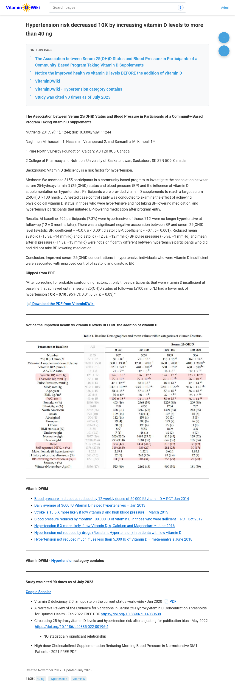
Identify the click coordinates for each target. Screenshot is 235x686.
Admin (225, 7)
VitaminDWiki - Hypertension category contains (78, 89)
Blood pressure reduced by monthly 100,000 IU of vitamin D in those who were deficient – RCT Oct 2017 (118, 519)
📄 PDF (170, 601)
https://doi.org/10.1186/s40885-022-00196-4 (71, 627)
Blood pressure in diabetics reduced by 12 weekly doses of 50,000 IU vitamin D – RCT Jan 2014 (111, 499)
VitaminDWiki (47, 81)
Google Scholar (38, 592)
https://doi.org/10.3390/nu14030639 (131, 614)
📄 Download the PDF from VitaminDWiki (61, 304)
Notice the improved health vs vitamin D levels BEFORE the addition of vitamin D (108, 73)
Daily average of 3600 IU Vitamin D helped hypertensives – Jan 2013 (89, 505)
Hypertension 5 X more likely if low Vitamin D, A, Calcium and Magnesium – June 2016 (104, 526)
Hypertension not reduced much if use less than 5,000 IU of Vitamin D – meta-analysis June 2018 (113, 539)
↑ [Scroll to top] (224, 37)
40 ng (41, 678)
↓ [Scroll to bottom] (224, 50)
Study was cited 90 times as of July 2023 (73, 97)
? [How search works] (181, 7)
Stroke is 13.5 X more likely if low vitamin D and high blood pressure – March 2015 (101, 512)
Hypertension (62, 560)
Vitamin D (79, 678)
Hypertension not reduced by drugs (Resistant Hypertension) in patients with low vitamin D (107, 532)
